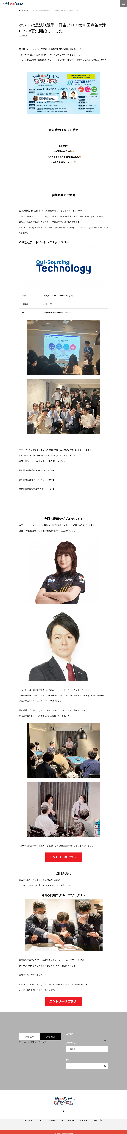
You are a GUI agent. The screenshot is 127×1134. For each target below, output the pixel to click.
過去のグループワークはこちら (32, 975)
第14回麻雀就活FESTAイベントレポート (37, 470)
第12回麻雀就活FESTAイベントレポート (37, 480)
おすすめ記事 (50, 1037)
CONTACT (64, 984)
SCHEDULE (29, 1123)
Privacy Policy (97, 1123)
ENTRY (71, 1123)
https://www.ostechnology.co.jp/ (57, 313)
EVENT (51, 885)
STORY (52, 1123)
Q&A (62, 1123)
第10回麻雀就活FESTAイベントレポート (37, 489)
